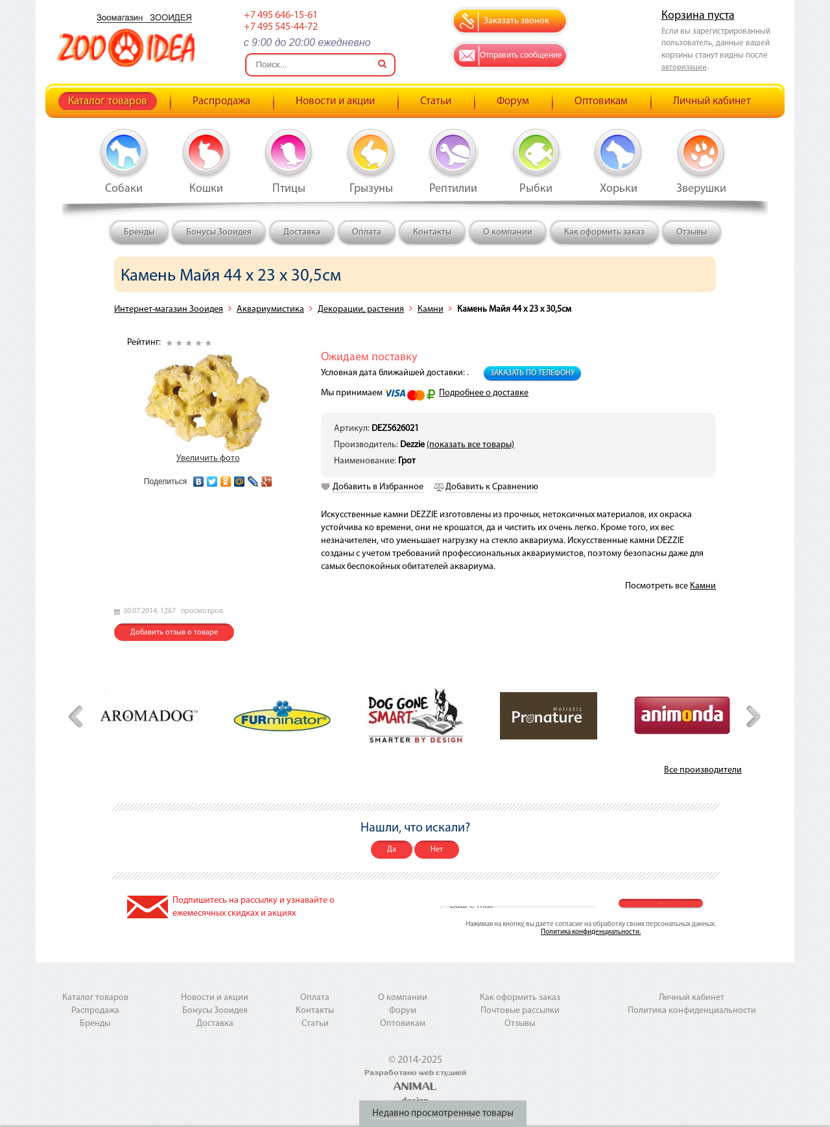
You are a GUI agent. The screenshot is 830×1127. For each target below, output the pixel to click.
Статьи (435, 101)
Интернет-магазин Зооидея (168, 309)
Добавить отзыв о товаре (174, 632)
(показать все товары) (470, 445)
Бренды (139, 232)
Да (391, 850)
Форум (513, 101)
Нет (437, 850)
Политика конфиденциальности (692, 1011)
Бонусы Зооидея (219, 232)
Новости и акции (335, 101)
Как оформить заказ (604, 232)
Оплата (366, 232)
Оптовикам (601, 101)
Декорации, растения (361, 309)
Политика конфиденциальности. (591, 932)
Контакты (432, 232)
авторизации (684, 67)
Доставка (301, 232)
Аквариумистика (270, 309)
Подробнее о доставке (483, 393)
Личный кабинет (712, 101)
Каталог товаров (107, 101)
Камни (431, 309)
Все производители (703, 770)
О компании (507, 232)
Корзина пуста (698, 16)
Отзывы (691, 232)
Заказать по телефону (532, 373)
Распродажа (221, 101)
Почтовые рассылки (520, 1011)
